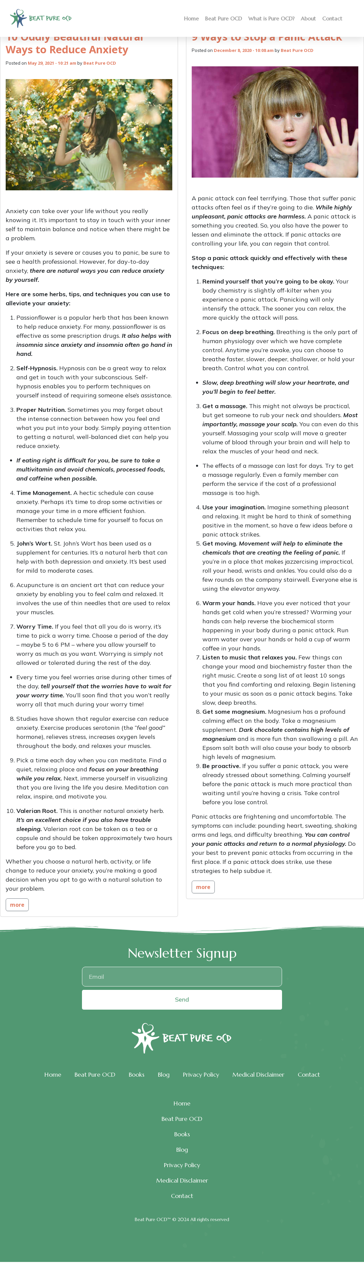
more (17, 904)
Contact (332, 18)
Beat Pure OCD (223, 18)
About (308, 18)
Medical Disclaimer (258, 1074)
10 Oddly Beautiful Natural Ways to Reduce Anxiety (74, 42)
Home (191, 18)
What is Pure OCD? (271, 18)
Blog (164, 1074)
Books (137, 1074)
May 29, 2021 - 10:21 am (52, 63)
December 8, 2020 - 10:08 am (244, 50)
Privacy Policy (201, 1074)
